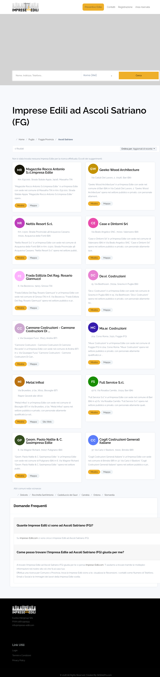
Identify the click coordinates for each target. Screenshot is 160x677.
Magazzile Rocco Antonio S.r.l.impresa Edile (45, 170)
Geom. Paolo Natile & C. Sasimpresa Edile (44, 441)
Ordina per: (126, 148)
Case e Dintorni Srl (113, 224)
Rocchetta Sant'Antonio (43, 495)
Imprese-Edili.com (29, 538)
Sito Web (47, 421)
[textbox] (98, 75)
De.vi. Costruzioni (112, 276)
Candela (85, 495)
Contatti (111, 7)
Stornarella (110, 495)
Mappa (33, 205)
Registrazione (125, 7)
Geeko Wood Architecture (119, 170)
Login (15, 650)
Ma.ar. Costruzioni (112, 328)
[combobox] (98, 75)
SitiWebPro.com (104, 675)
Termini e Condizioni (21, 655)
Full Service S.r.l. (111, 382)
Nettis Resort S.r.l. (39, 224)
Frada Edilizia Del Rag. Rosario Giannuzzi (49, 277)
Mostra (20, 205)
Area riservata (142, 7)
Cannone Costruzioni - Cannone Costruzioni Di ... (50, 329)
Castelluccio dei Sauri (68, 495)
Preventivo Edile (93, 7)
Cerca (139, 75)
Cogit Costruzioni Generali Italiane (119, 441)
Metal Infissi (35, 382)
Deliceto (24, 495)
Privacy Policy (18, 660)
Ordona (96, 495)
